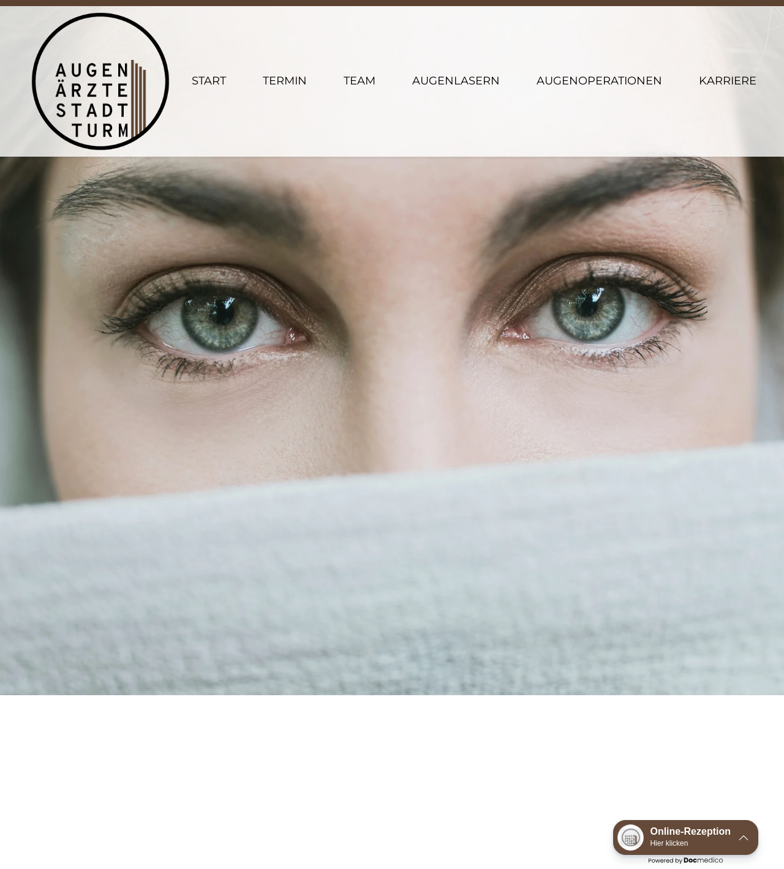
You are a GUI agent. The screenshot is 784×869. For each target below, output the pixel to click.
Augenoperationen (599, 55)
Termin (285, 55)
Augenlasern (456, 55)
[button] (685, 837)
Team (359, 55)
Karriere (727, 55)
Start (209, 55)
